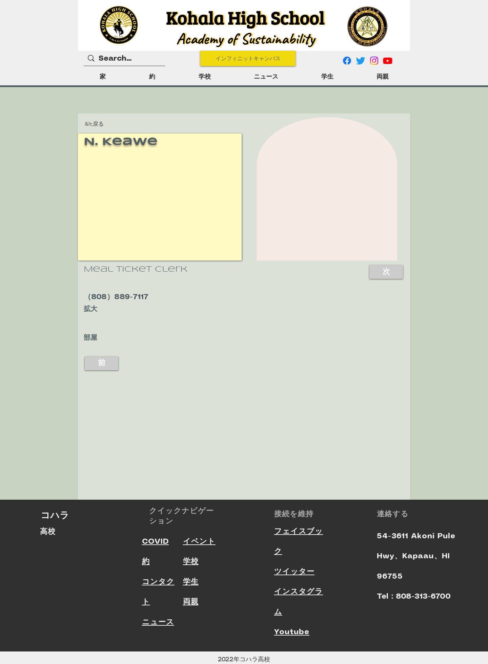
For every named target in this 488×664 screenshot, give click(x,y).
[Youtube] (387, 60)
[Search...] (125, 59)
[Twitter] (360, 60)
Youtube (292, 632)
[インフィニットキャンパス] (248, 58)
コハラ (55, 515)
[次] (386, 272)
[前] (101, 363)
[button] (96, 124)
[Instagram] (374, 60)
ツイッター (294, 571)
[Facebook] (347, 60)
